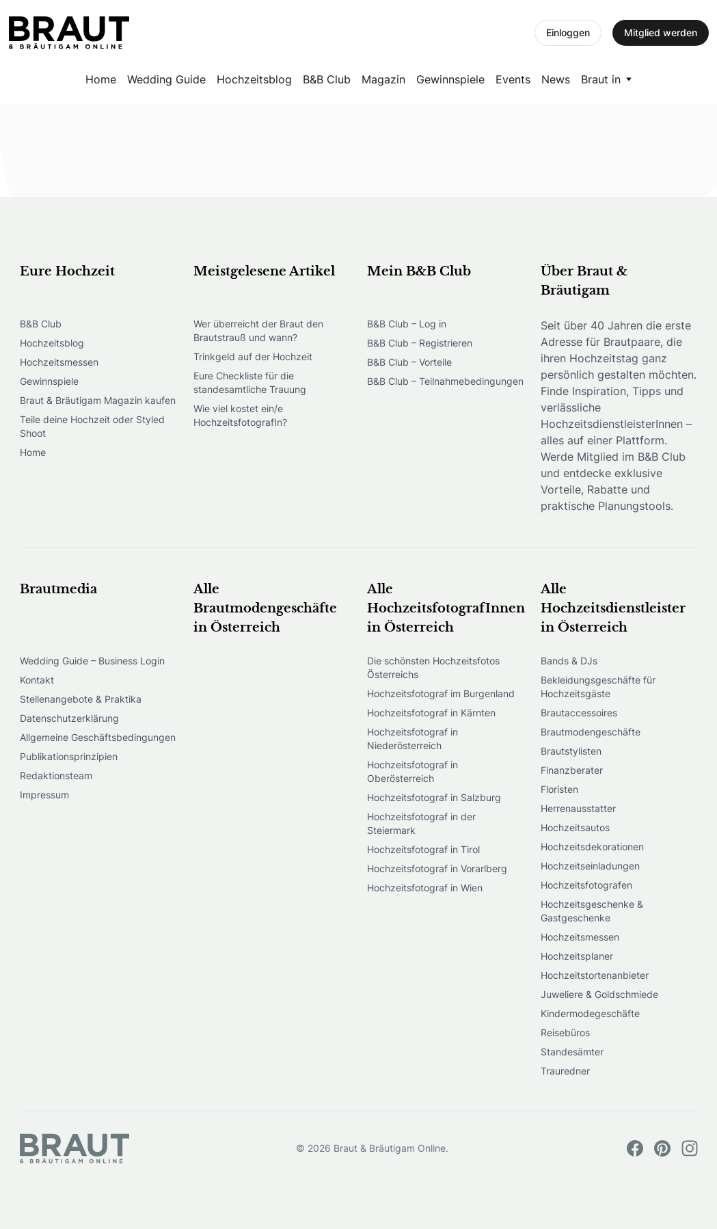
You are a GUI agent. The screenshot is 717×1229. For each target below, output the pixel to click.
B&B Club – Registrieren (419, 342)
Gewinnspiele (450, 79)
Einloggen (568, 32)
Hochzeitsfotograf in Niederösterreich (412, 738)
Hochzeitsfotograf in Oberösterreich (412, 771)
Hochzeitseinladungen (590, 865)
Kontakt (37, 679)
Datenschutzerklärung (69, 718)
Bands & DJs (569, 660)
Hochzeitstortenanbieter (595, 975)
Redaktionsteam (56, 775)
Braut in (601, 79)
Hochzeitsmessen (59, 361)
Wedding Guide (166, 79)
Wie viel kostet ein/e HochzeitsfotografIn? (240, 415)
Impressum (44, 794)
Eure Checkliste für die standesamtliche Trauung (249, 382)
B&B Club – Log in (406, 323)
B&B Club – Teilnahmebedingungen (445, 381)
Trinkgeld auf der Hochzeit (252, 356)
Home (100, 79)
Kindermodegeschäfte (590, 1013)
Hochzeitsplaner (577, 955)
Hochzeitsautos (575, 827)
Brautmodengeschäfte (590, 731)
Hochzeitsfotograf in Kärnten (431, 712)
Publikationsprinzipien (69, 756)
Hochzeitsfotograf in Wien (425, 887)
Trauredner (565, 1070)
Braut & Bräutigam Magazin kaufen (98, 400)
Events (513, 79)
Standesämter (572, 1051)
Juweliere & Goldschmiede (599, 994)
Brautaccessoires (579, 712)
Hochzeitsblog (254, 79)
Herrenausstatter (578, 808)
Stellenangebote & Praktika (80, 698)
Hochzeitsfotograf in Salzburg (434, 797)
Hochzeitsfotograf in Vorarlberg (437, 868)
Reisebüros (565, 1032)
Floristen (559, 789)
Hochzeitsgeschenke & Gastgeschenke (592, 910)
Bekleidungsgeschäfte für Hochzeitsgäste (598, 686)
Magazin (383, 79)
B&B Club (327, 79)
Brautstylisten (571, 750)
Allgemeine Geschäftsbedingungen (98, 737)
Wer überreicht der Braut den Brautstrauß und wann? (258, 330)
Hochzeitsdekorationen (592, 846)
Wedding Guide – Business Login (92, 660)
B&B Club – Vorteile (409, 361)
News (555, 79)
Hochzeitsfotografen (586, 884)
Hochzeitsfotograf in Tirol (423, 849)
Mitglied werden (660, 32)
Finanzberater (572, 770)
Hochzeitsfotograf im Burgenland (441, 693)
